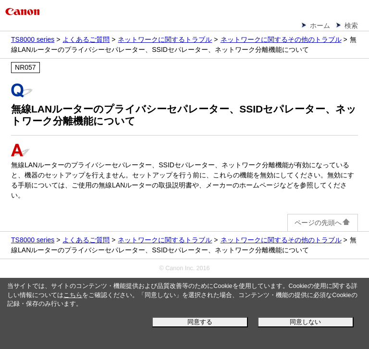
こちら (72, 295)
